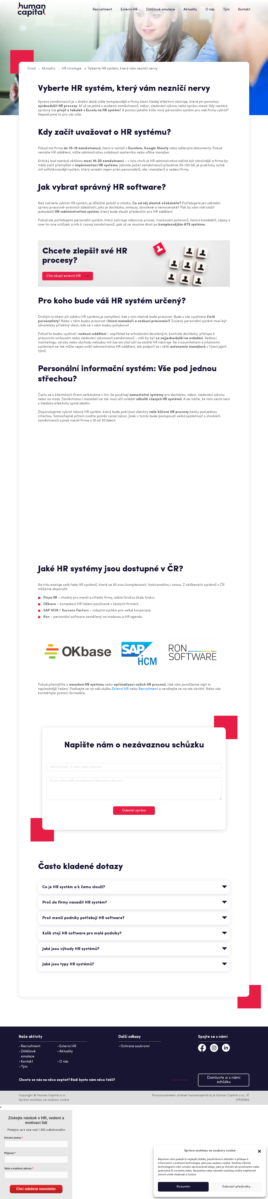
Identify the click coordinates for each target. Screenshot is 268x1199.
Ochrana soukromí (135, 1046)
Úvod (31, 68)
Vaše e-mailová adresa (18, 1168)
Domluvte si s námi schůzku (223, 1080)
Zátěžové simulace (160, 9)
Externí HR (129, 9)
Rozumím (183, 1186)
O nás (209, 9)
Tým (226, 9)
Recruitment (102, 9)
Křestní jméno (12, 1137)
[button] (259, 1151)
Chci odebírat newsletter (36, 1189)
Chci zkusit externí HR (68, 276)
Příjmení (9, 1153)
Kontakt (244, 9)
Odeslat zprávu (134, 810)
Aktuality (190, 9)
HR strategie (72, 68)
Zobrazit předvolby (236, 1186)
